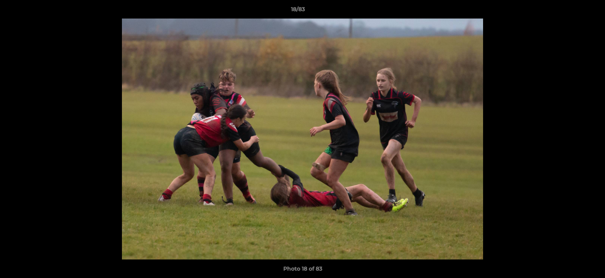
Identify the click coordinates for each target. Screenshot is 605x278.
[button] (572, 11)
